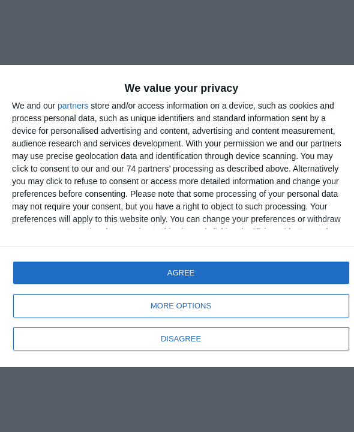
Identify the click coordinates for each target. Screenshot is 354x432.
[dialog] (177, 216)
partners (73, 105)
